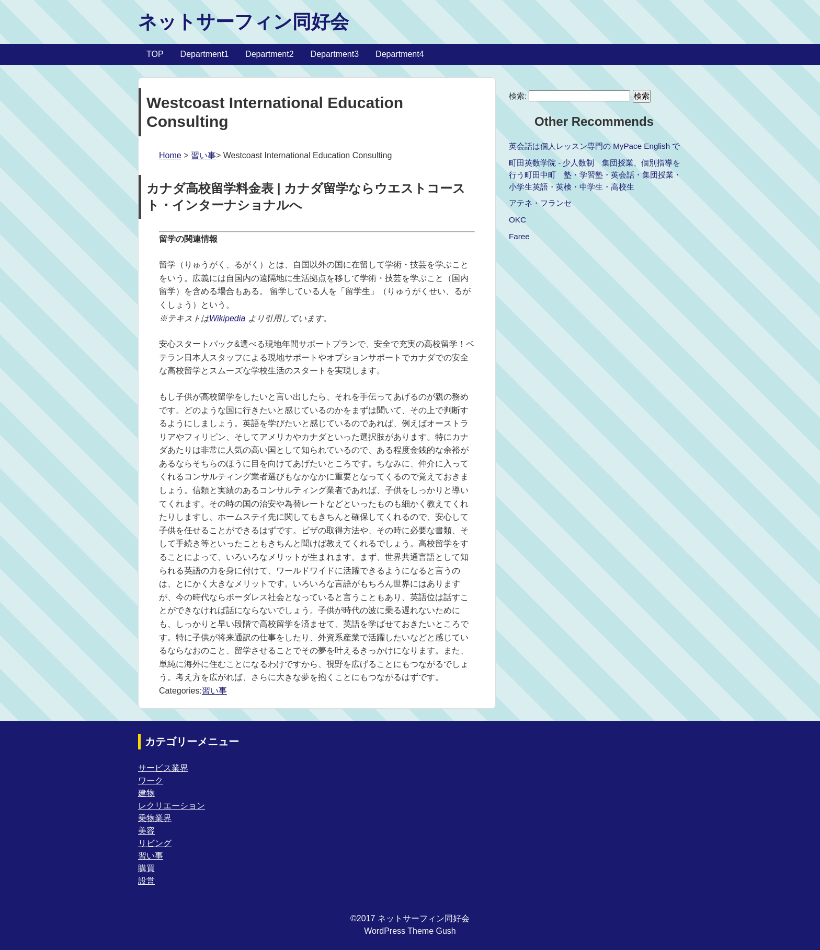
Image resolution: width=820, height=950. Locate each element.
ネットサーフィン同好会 (243, 21)
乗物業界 (155, 818)
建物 (146, 793)
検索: (518, 95)
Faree (519, 236)
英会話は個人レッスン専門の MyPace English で (594, 146)
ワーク (150, 780)
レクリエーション (171, 805)
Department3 (335, 54)
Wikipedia (227, 318)
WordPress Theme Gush (409, 930)
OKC (517, 219)
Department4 (399, 54)
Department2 (269, 54)
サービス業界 (163, 768)
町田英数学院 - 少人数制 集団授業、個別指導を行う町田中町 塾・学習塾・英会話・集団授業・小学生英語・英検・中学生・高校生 (595, 174)
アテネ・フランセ (540, 202)
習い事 (203, 155)
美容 (146, 830)
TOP (155, 54)
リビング (155, 843)
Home (170, 155)
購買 (146, 868)
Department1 (204, 54)
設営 (146, 880)
